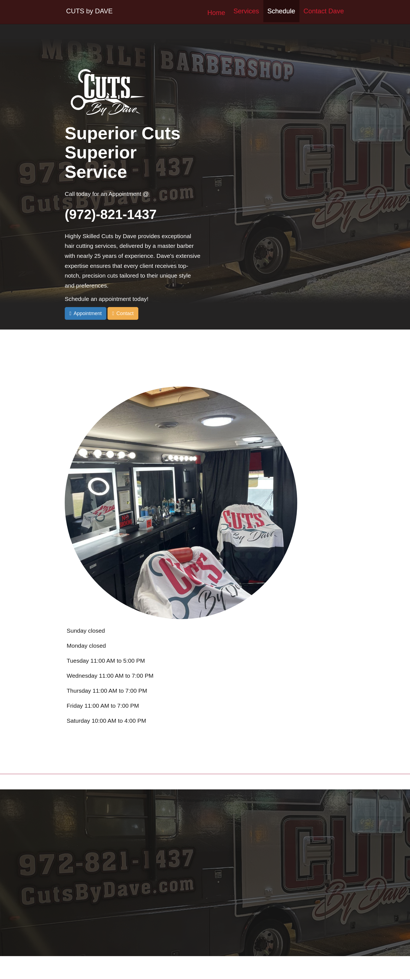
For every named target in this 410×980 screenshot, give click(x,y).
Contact (125, 313)
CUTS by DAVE (89, 11)
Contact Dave (324, 11)
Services (246, 11)
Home (216, 12)
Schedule (281, 11)
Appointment (88, 313)
